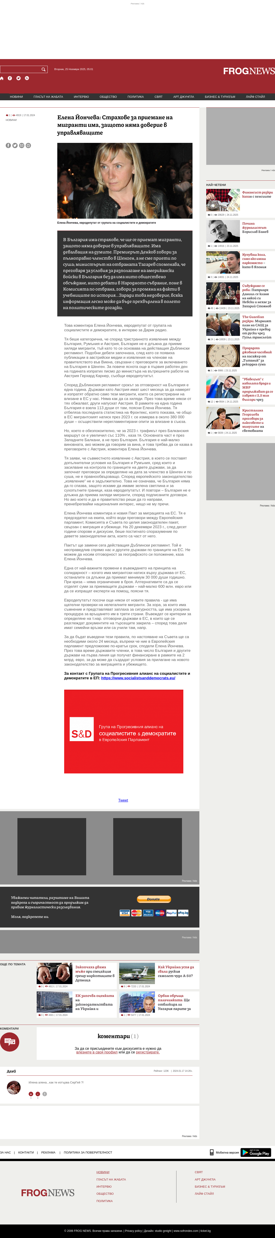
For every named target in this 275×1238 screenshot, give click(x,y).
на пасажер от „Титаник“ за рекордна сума (257, 356)
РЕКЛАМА (48, 1152)
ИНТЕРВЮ (81, 96)
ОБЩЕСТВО (108, 96)
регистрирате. (148, 1052)
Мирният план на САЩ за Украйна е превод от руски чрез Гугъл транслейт (256, 327)
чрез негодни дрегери (257, 391)
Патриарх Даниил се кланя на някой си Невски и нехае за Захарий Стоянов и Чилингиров (256, 297)
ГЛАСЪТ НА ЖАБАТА (48, 96)
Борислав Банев (255, 227)
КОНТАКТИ (26, 1152)
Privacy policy (133, 1231)
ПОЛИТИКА (136, 96)
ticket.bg (206, 1231)
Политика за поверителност (88, 1152)
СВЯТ (159, 96)
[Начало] (2, 78)
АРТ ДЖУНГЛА (183, 96)
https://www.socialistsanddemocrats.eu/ (138, 678)
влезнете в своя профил (97, 1052)
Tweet (123, 800)
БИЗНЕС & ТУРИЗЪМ (220, 96)
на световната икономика (253, 422)
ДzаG (11, 1071)
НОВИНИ (16, 96)
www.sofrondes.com (186, 1231)
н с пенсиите (257, 194)
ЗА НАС (5, 1152)
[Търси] (44, 69)
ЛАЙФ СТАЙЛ (255, 96)
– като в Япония (254, 261)
